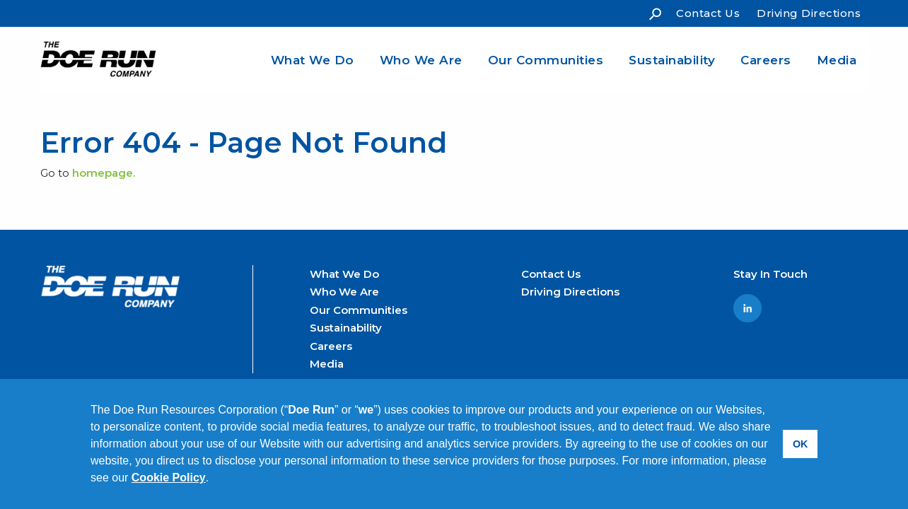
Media (837, 60)
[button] (214, 479)
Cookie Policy (169, 478)
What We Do (312, 60)
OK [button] (800, 444)
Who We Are (421, 60)
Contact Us (708, 13)
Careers (765, 60)
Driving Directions (809, 13)
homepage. (103, 173)
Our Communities (546, 60)
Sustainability (672, 60)
